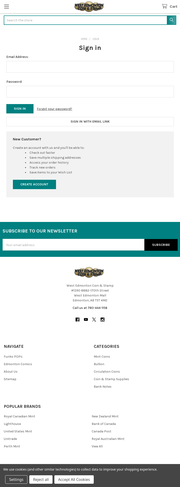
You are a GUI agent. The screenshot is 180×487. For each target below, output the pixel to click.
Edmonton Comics (18, 363)
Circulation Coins (107, 371)
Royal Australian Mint (108, 438)
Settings (16, 479)
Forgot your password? (54, 109)
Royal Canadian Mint (19, 416)
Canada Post (101, 431)
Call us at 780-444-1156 (90, 307)
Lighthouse (12, 423)
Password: (14, 82)
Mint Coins (102, 356)
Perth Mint (12, 446)
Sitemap (10, 378)
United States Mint (18, 431)
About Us (11, 371)
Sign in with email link (90, 121)
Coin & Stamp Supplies (111, 378)
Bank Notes (103, 386)
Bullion (99, 363)
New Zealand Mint (105, 416)
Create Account (34, 184)
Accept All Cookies (74, 479)
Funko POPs (13, 356)
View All (97, 446)
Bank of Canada (104, 423)
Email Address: (17, 57)
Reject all (41, 479)
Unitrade (10, 438)
